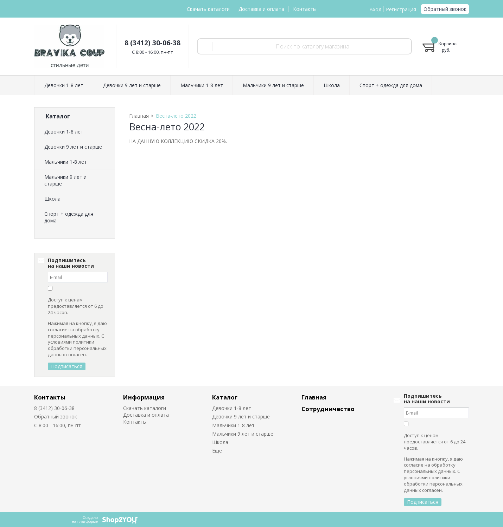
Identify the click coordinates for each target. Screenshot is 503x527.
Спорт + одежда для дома (68, 217)
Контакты (305, 9)
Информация (144, 397)
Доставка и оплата (261, 9)
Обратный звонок (445, 9)
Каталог (224, 397)
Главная (313, 397)
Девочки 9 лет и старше (73, 146)
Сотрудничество (328, 409)
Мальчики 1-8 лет (65, 161)
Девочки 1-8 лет (63, 131)
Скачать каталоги (208, 9)
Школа (52, 198)
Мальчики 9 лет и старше (65, 180)
